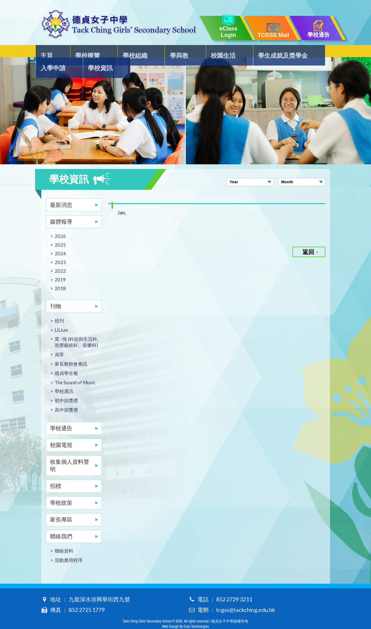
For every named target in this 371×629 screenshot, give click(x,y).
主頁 (47, 51)
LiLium (61, 317)
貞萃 (59, 342)
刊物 (55, 293)
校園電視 (61, 432)
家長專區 (61, 507)
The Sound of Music (75, 370)
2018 (60, 276)
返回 (308, 239)
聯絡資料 (64, 538)
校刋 (59, 308)
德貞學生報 (66, 360)
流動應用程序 (69, 547)
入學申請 (277, 51)
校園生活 (180, 51)
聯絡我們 (61, 523)
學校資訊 (314, 51)
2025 (60, 232)
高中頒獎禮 (66, 397)
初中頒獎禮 (66, 388)
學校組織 (114, 51)
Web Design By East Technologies (185, 614)
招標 (55, 473)
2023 (60, 250)
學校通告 (61, 415)
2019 (60, 267)
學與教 (147, 51)
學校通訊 (64, 378)
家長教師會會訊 (71, 351)
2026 (60, 223)
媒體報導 (61, 209)
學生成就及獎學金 (229, 51)
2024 (60, 241)
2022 (60, 258)
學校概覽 (77, 51)
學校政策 (61, 490)
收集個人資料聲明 (69, 453)
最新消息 (61, 192)
